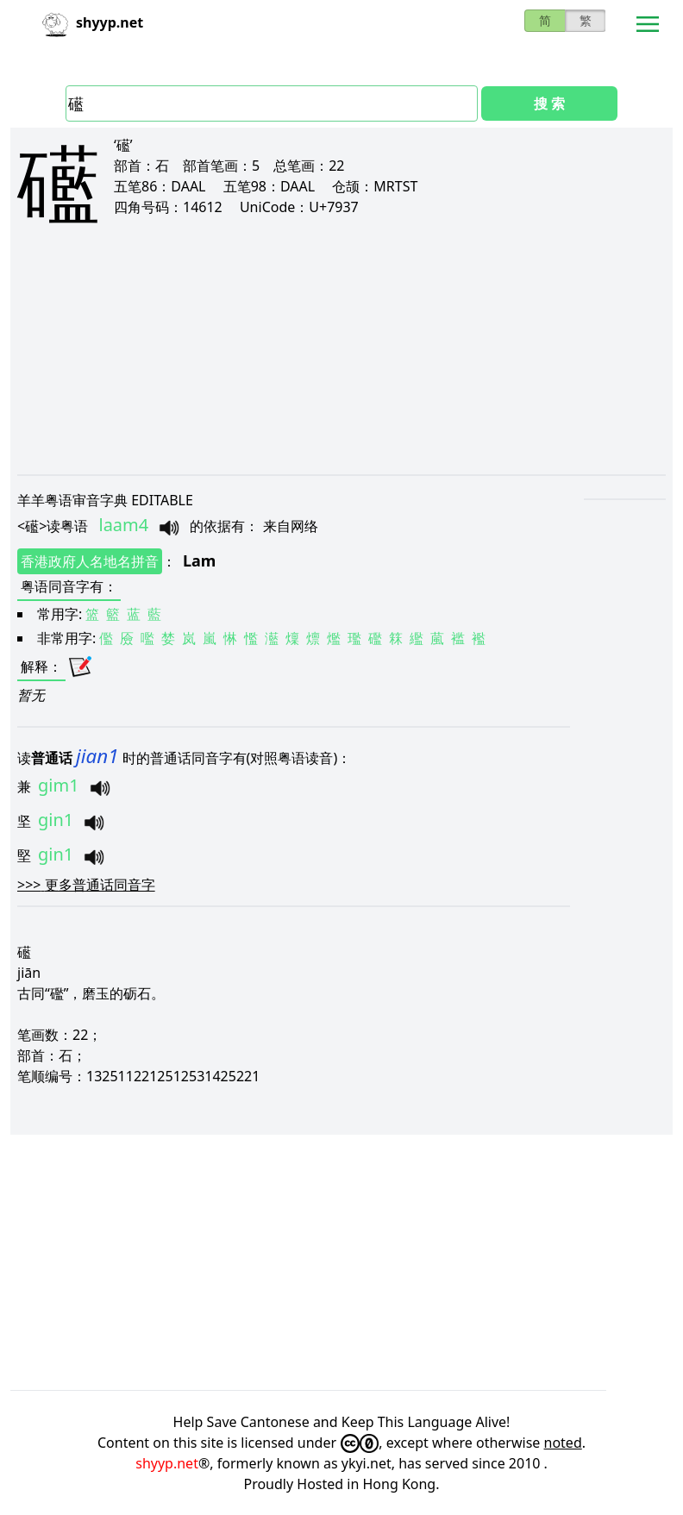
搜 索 (549, 103)
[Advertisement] (341, 364)
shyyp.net (166, 1463)
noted (563, 1442)
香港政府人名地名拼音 (90, 561)
